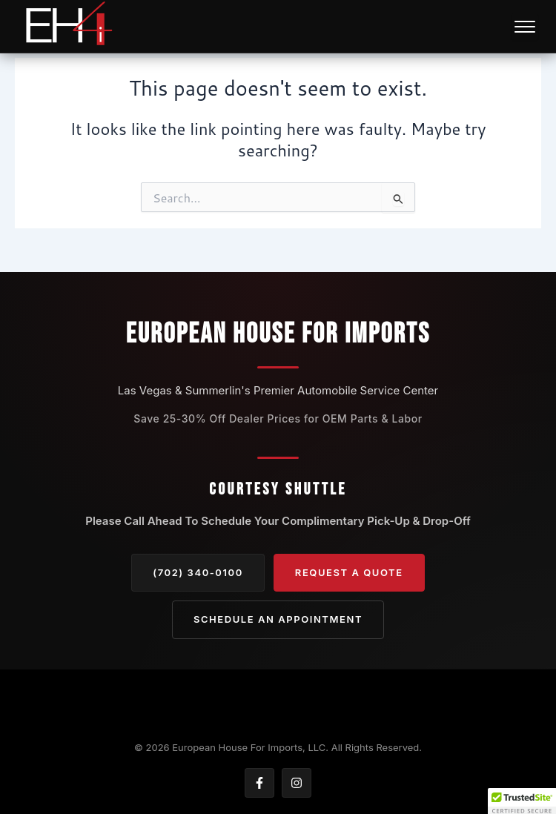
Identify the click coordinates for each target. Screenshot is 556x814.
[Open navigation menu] (525, 26)
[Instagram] (296, 783)
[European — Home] (68, 26)
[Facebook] (259, 783)
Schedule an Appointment (278, 619)
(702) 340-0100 (198, 572)
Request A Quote (349, 572)
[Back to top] (278, 706)
